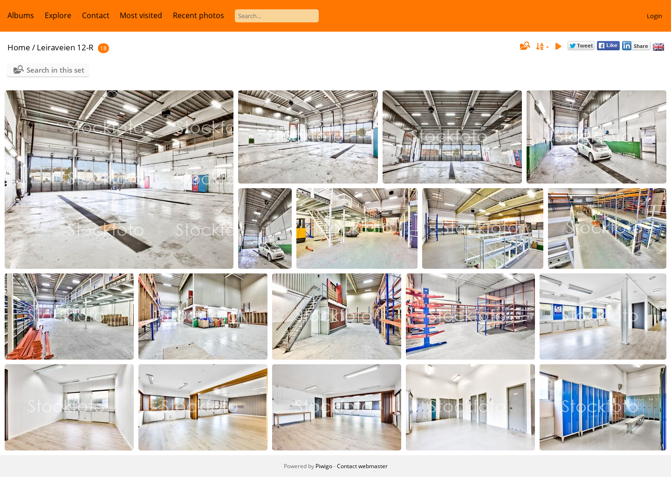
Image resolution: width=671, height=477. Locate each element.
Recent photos (198, 15)
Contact (96, 15)
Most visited (141, 15)
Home (18, 47)
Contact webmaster (362, 466)
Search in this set (55, 70)
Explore (58, 15)
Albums (20, 15)
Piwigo (323, 466)
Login (654, 16)
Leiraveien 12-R (65, 47)
